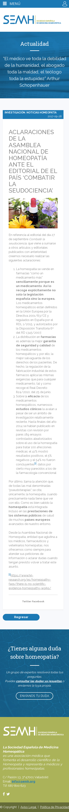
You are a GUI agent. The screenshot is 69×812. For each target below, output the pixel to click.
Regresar (21, 617)
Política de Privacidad (54, 807)
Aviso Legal (28, 807)
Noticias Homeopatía (41, 112)
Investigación (15, 112)
